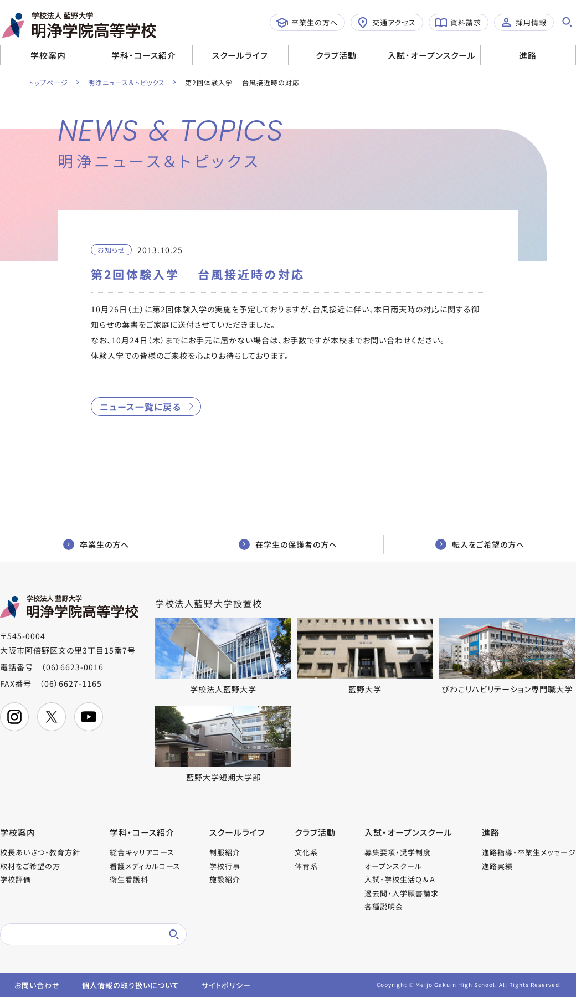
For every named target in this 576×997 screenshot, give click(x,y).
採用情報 (523, 22)
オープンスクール (393, 866)
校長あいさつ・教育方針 (40, 852)
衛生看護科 (129, 879)
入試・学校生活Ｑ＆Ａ (399, 879)
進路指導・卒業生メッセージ (529, 852)
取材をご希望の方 (30, 866)
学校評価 (15, 879)
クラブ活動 (336, 55)
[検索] (80, 934)
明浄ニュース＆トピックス (126, 82)
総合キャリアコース (142, 852)
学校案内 (48, 55)
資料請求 (458, 22)
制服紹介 (224, 852)
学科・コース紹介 (143, 55)
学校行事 (224, 866)
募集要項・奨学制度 (397, 852)
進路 (528, 55)
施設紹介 (224, 879)
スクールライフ (240, 55)
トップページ (48, 82)
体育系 (306, 866)
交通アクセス (386, 22)
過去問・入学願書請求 (401, 893)
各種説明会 (383, 906)
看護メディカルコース (145, 866)
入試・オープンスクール (432, 55)
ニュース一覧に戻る (140, 406)
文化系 (306, 852)
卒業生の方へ (307, 22)
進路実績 (497, 866)
